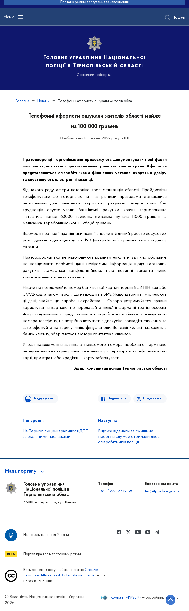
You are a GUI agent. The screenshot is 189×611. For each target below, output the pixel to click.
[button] (25, 471)
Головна (22, 101)
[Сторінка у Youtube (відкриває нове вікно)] (138, 532)
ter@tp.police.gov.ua (162, 491)
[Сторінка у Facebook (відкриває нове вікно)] (119, 532)
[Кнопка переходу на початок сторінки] (170, 600)
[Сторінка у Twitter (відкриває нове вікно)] (128, 532)
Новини (43, 101)
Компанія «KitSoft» (126, 598)
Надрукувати (42, 398)
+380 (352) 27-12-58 (115, 491)
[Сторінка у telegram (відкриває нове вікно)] (157, 532)
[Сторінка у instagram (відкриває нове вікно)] (148, 532)
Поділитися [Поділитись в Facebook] (117, 398)
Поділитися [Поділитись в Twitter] (152, 398)
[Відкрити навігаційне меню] (20, 17)
